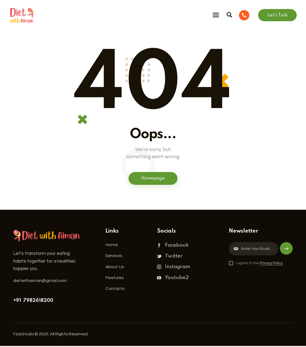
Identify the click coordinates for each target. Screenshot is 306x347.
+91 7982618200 (33, 301)
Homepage (153, 179)
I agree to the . (259, 264)
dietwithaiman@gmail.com (40, 281)
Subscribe (286, 252)
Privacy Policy (271, 264)
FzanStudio (24, 335)
